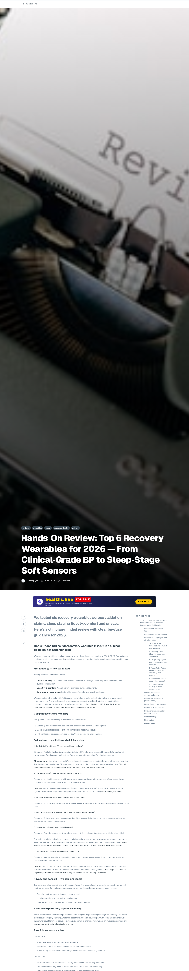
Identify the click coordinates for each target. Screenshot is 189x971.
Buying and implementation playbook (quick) (154, 712)
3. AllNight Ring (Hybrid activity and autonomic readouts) (158, 662)
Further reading (150, 717)
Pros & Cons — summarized (155, 704)
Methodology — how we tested (153, 629)
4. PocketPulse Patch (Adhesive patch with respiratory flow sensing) (157, 671)
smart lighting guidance (111, 791)
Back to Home (30, 4)
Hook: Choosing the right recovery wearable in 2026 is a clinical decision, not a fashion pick (153, 622)
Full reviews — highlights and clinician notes (155, 639)
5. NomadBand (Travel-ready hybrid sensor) (158, 680)
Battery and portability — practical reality (153, 699)
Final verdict (149, 720)
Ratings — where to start (154, 707)
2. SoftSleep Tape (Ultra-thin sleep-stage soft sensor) (157, 654)
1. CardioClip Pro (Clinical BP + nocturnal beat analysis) (158, 645)
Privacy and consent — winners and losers (153, 694)
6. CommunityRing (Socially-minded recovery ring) (156, 686)
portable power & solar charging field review (54, 924)
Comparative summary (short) (155, 634)
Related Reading (150, 723)
